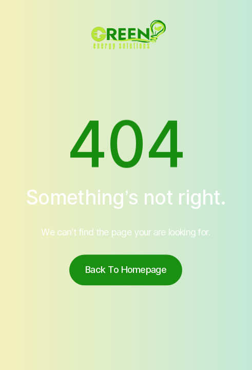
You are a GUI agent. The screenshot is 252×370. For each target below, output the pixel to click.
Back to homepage (126, 271)
